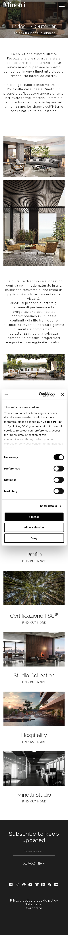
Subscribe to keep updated (34, 837)
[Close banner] (62, 394)
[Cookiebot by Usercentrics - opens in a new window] (40, 394)
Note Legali (34, 904)
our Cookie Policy (49, 421)
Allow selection (34, 527)
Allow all (34, 516)
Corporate (34, 908)
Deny (34, 538)
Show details (48, 505)
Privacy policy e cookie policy (34, 900)
